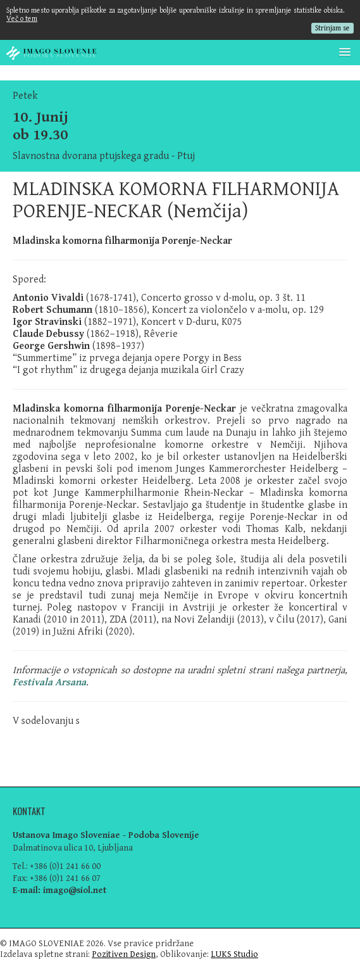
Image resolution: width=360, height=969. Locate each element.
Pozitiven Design (124, 954)
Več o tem (21, 19)
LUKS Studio (234, 954)
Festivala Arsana (49, 682)
